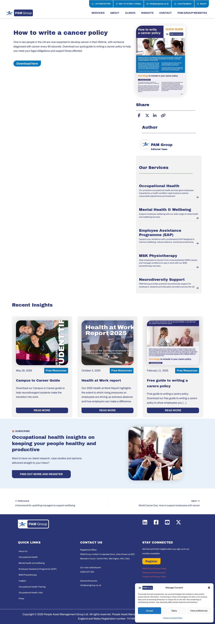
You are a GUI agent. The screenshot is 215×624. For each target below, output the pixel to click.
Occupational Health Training (32, 587)
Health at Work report (101, 380)
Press (21, 598)
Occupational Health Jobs (31, 592)
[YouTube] (167, 522)
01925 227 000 (87, 572)
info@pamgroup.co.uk (158, 4)
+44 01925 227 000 (101, 4)
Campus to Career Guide (38, 380)
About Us (23, 551)
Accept (149, 611)
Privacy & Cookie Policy (172, 618)
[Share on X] (147, 115)
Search (201, 4)
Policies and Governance (154, 573)
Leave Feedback (182, 4)
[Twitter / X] (178, 522)
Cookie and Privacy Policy (154, 577)
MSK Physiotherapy (158, 256)
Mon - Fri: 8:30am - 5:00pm (128, 4)
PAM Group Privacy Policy (154, 568)
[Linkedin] (145, 522)
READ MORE (42, 410)
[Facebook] (156, 522)
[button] (209, 587)
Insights (22, 581)
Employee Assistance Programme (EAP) (38, 569)
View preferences (199, 611)
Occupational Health (159, 186)
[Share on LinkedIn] (155, 115)
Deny (174, 611)
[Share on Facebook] (139, 115)
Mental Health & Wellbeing (165, 210)
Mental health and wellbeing (32, 563)
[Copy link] (162, 115)
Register (151, 561)
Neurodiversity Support (162, 280)
